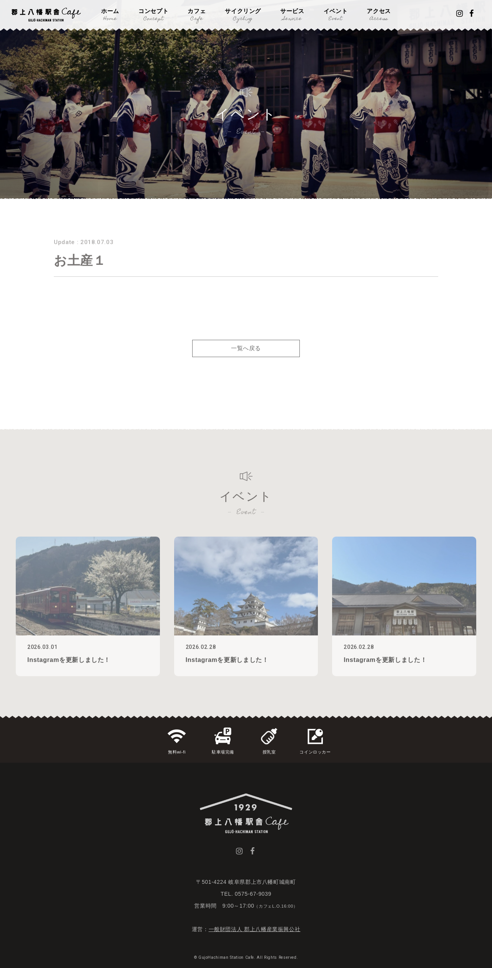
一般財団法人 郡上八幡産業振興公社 (255, 929)
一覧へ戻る (246, 359)
